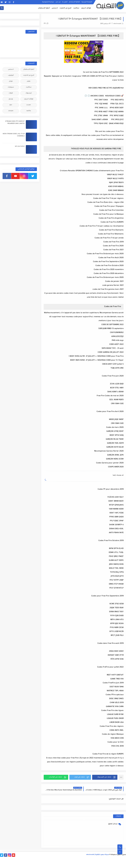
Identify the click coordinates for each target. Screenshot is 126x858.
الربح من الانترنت (65, 8)
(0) (46, 23)
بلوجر (28, 81)
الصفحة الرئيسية (87, 2)
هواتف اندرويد (86, 8)
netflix (28, 111)
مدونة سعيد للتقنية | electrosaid (97, 855)
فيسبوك (29, 93)
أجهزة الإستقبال (44, 8)
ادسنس (55, 8)
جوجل (11, 81)
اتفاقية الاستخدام (74, 2)
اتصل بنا (64, 2)
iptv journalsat (20, 146)
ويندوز (11, 99)
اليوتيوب (11, 75)
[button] (104, 777)
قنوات (11, 93)
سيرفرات (11, 87)
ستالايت (76, 8)
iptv (10, 105)
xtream (10, 111)
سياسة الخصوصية (48, 2)
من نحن (58, 2)
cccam (28, 105)
